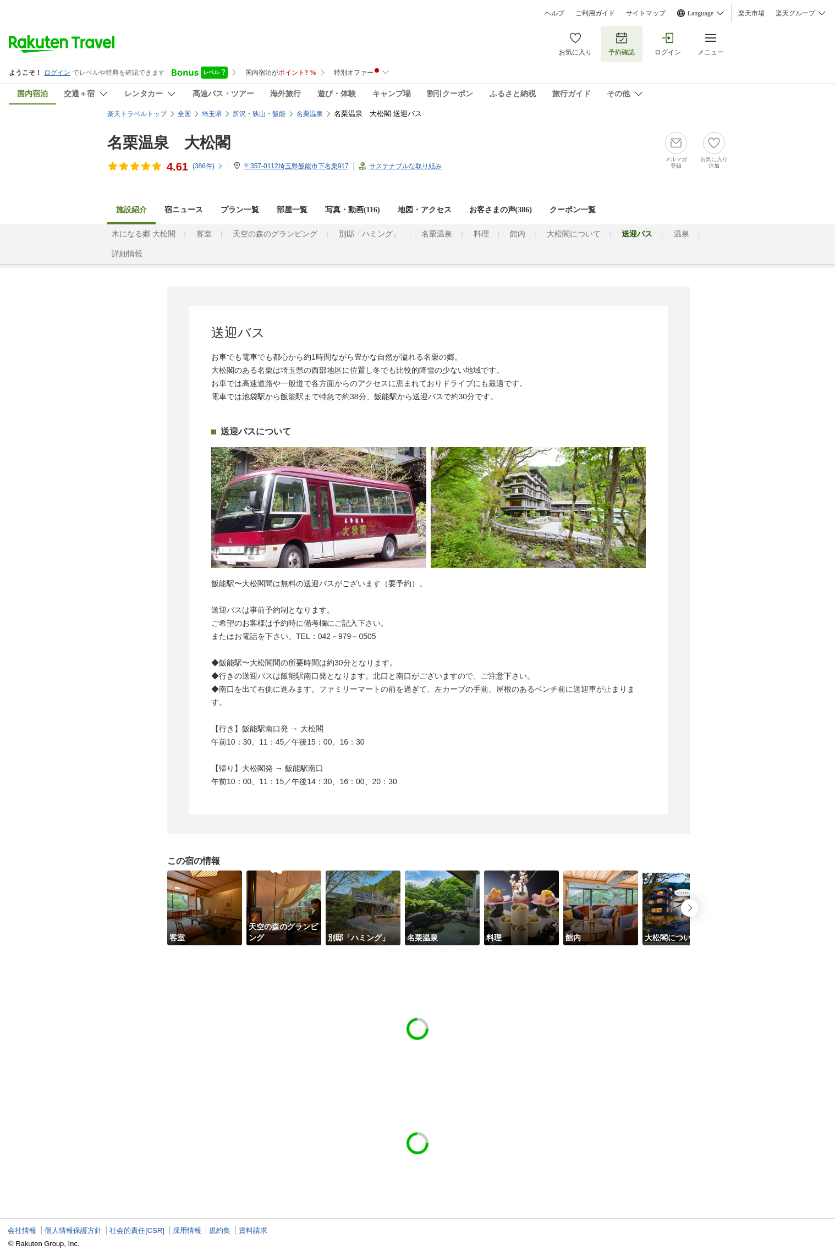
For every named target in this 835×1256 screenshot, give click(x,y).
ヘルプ (554, 13)
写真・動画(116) (352, 210)
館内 (517, 234)
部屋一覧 (292, 210)
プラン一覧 (240, 210)
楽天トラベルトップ (137, 114)
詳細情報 (127, 254)
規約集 (219, 1230)
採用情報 (187, 1230)
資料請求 (253, 1230)
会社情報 (22, 1230)
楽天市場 (751, 13)
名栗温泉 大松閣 (168, 142)
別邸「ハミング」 (369, 234)
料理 (481, 234)
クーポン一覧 (573, 210)
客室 (204, 234)
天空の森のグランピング (275, 234)
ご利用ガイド (595, 13)
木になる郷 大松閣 (143, 234)
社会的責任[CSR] (136, 1230)
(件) (208, 166)
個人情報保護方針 (73, 1230)
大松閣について (574, 234)
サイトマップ (646, 13)
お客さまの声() (500, 210)
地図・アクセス (425, 210)
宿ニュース (183, 210)
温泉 (681, 234)
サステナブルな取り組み (405, 166)
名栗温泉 (436, 234)
